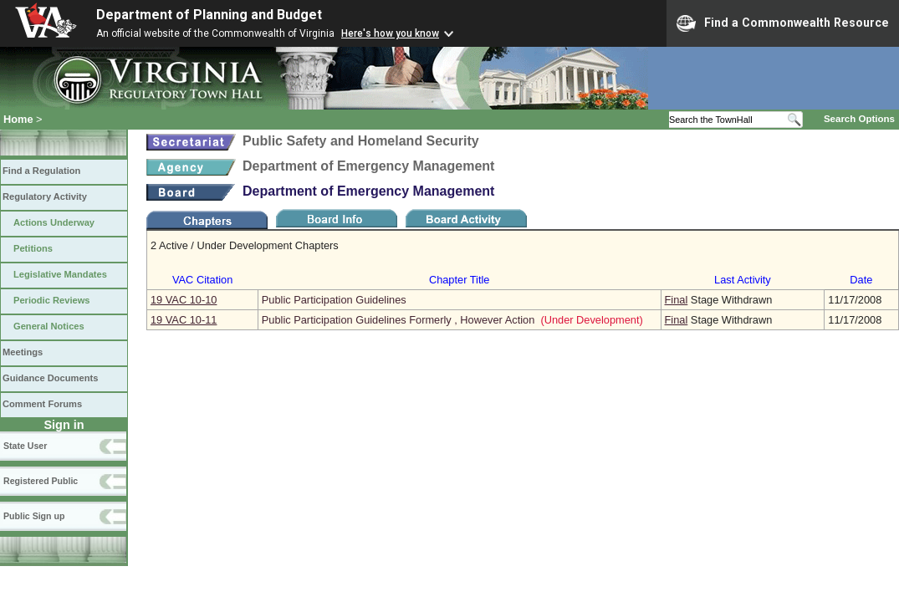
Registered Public (40, 481)
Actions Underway (53, 222)
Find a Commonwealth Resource (783, 23)
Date (861, 279)
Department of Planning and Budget (209, 15)
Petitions (33, 248)
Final (676, 299)
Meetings (23, 352)
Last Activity (742, 279)
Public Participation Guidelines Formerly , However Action (398, 320)
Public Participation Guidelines (334, 299)
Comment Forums (42, 404)
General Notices (48, 326)
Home (18, 119)
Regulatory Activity (45, 196)
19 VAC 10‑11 (184, 320)
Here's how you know (390, 33)
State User (25, 446)
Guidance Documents (50, 378)
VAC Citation (202, 279)
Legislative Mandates (60, 274)
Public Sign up (33, 516)
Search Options (859, 119)
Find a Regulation (41, 171)
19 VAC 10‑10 (184, 299)
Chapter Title (459, 279)
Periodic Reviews (51, 300)
